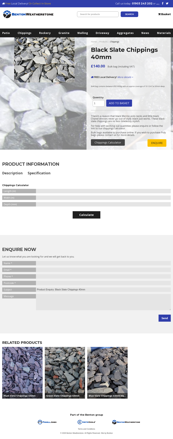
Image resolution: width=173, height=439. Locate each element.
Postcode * (10, 283)
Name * (8, 263)
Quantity (98, 97)
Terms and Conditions (86, 429)
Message (9, 296)
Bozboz (110, 434)
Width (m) (9, 198)
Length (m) (10, 191)
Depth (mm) (10, 204)
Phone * (8, 276)
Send (165, 318)
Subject (8, 290)
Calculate (86, 215)
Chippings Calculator (108, 142)
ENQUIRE (157, 143)
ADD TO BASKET (119, 103)
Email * (7, 270)
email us (153, 3)
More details (125, 77)
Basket (164, 14)
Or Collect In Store (40, 3)
